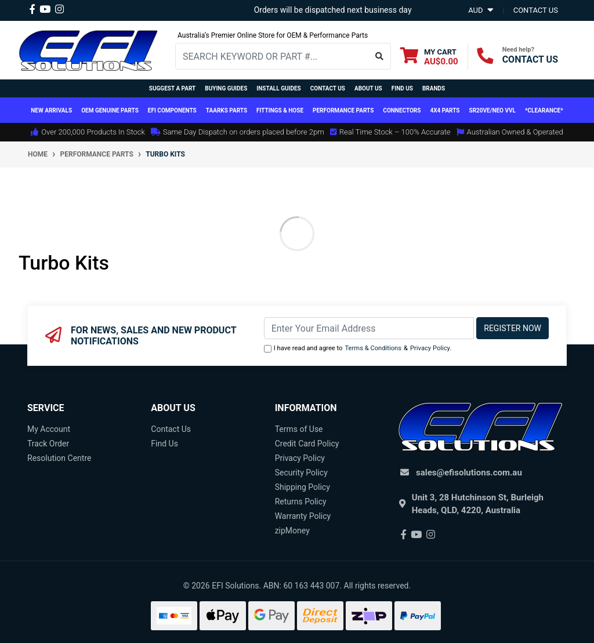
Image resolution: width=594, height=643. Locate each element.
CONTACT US (530, 59)
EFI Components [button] (172, 110)
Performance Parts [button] (343, 110)
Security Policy (301, 472)
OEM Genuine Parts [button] (110, 110)
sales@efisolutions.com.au (469, 472)
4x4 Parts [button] (444, 110)
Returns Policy (301, 501)
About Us (368, 88)
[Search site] (379, 56)
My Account (48, 429)
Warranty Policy (303, 516)
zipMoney (292, 530)
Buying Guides (226, 88)
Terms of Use (299, 429)
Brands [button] (433, 88)
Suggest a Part (172, 88)
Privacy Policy (430, 348)
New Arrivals (51, 110)
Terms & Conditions (373, 348)
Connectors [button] (402, 110)
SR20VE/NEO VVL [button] (492, 110)
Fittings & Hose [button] (279, 110)
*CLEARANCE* (544, 110)
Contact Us (327, 88)
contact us (535, 10)
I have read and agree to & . (358, 349)
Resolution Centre (59, 458)
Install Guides (278, 88)
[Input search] (272, 56)
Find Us (402, 88)
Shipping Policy (302, 487)
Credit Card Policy (307, 443)
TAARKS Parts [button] (226, 110)
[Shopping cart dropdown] (429, 56)
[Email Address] (369, 328)
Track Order (48, 443)
